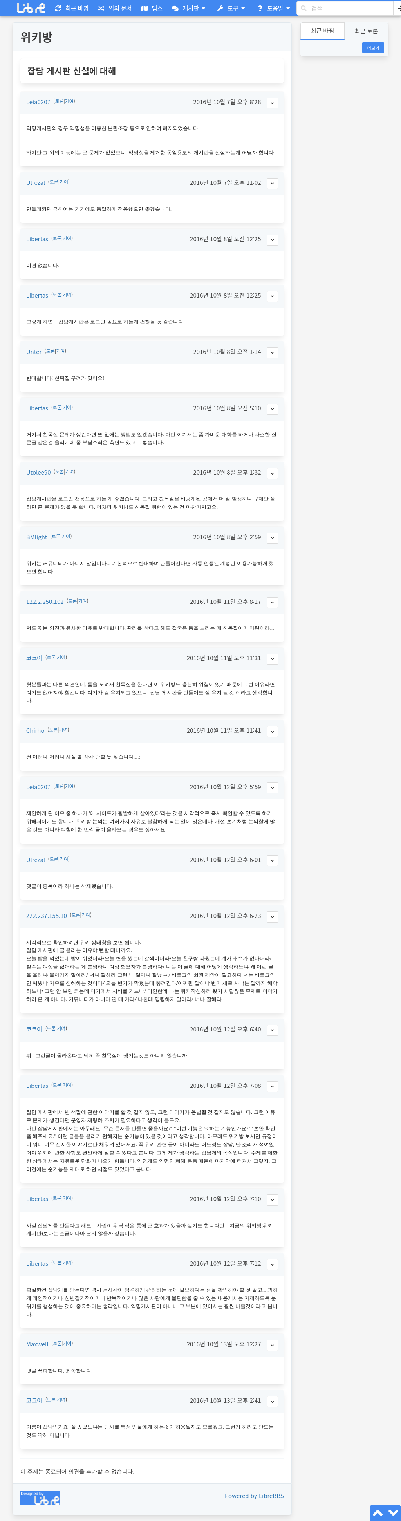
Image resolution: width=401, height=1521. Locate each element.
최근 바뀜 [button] (322, 30)
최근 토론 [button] (366, 31)
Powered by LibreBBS (254, 1495)
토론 (59, 101)
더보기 (373, 48)
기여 (69, 101)
